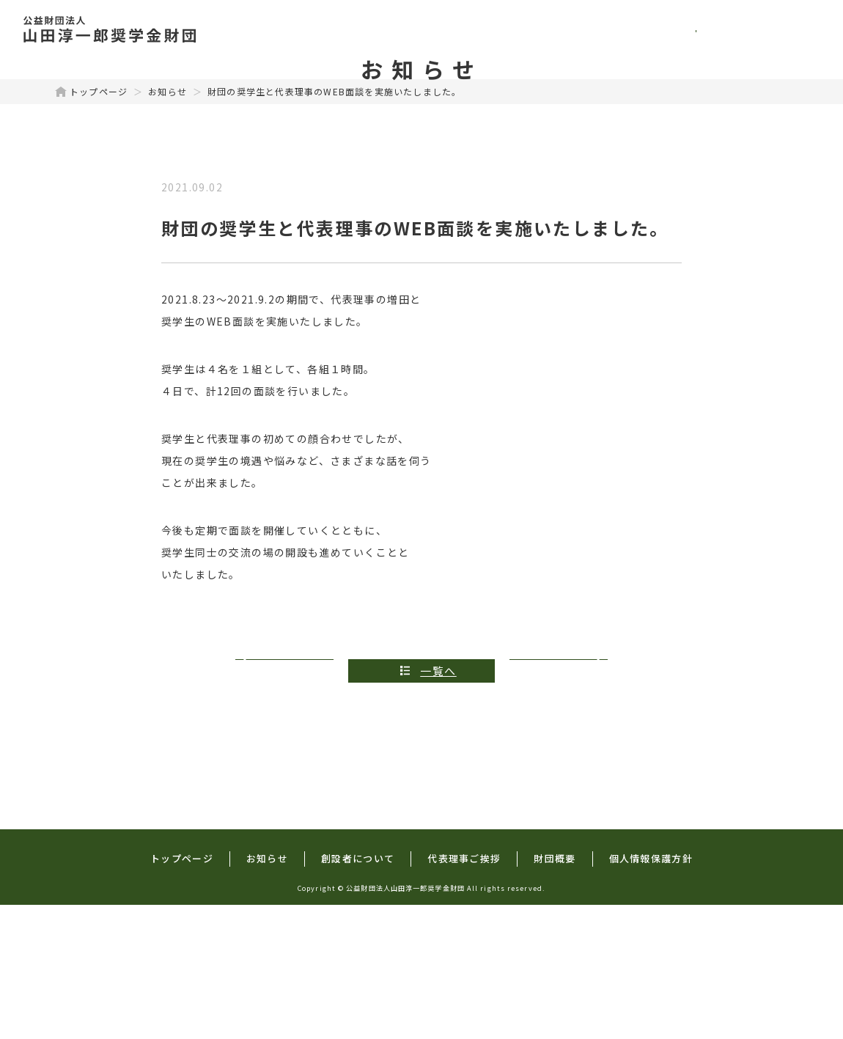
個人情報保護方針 (651, 992)
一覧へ (438, 804)
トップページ (357, 29)
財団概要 (782, 29)
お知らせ (167, 225)
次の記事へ (556, 804)
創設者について (557, 29)
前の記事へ (287, 804)
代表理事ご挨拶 (679, 29)
